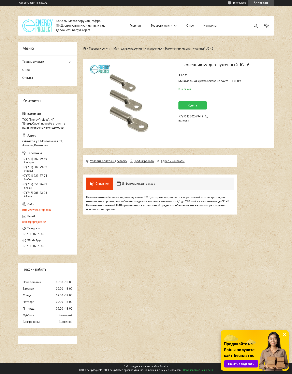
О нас (190, 25)
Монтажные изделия (128, 48)
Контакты (210, 25)
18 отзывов (239, 2)
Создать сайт (27, 2)
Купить (193, 105)
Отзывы (27, 77)
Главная (135, 25)
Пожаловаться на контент (198, 370)
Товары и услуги (161, 25)
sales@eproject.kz (34, 221)
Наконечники (153, 48)
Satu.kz (164, 366)
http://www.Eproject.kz (37, 209)
